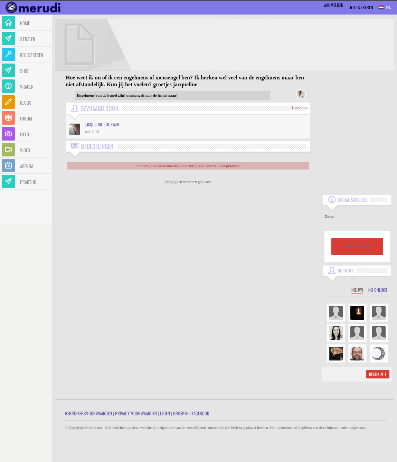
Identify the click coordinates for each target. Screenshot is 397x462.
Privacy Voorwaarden (136, 413)
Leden (165, 413)
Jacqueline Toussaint (103, 124)
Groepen (181, 413)
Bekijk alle (378, 374)
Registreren (361, 7)
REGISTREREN (357, 246)
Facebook (200, 413)
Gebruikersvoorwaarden (88, 413)
